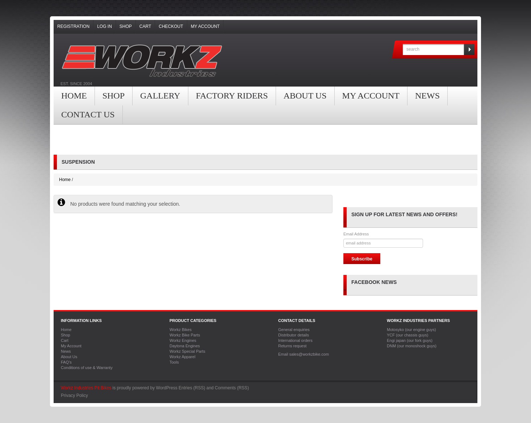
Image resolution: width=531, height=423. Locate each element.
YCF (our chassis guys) (407, 335)
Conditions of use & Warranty (87, 367)
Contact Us (88, 114)
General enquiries (294, 329)
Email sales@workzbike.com (303, 354)
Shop (126, 26)
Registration (73, 26)
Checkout (171, 26)
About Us (305, 95)
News (427, 95)
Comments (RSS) (232, 387)
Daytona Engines (185, 346)
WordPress (166, 387)
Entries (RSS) (192, 387)
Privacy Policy (74, 395)
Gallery (160, 95)
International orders (295, 340)
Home (74, 95)
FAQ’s (66, 362)
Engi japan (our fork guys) (409, 340)
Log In (104, 26)
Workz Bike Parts (185, 335)
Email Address (356, 234)
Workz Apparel (182, 357)
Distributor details (293, 335)
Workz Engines (183, 340)
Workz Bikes (181, 329)
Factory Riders (232, 95)
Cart (145, 26)
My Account (205, 26)
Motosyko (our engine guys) (411, 329)
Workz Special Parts (187, 351)
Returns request (292, 346)
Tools (174, 362)
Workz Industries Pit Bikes (86, 387)
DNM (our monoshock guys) (411, 346)
